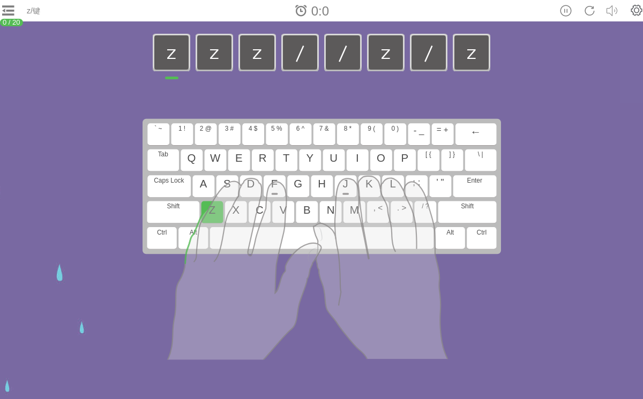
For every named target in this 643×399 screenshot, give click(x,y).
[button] (636, 10)
